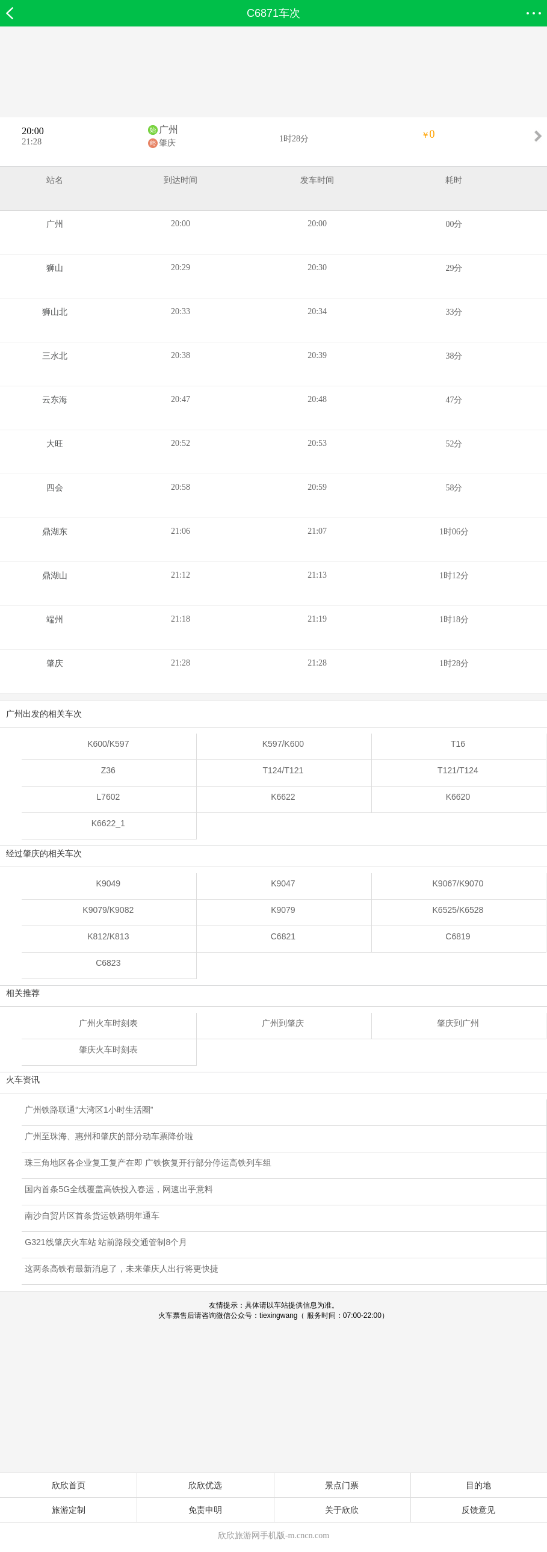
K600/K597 (108, 744)
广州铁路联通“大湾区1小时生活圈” (89, 1110)
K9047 (283, 883)
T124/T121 (283, 770)
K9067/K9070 (458, 883)
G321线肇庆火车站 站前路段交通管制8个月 (106, 1242)
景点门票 (342, 1485)
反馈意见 (478, 1510)
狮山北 (54, 312)
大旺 (54, 443)
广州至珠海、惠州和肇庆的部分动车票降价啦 (109, 1136)
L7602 (108, 797)
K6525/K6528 (458, 910)
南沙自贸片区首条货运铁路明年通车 (92, 1215)
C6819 (457, 936)
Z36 (108, 770)
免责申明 (205, 1510)
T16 (458, 744)
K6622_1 (108, 823)
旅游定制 (68, 1510)
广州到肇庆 (283, 1023)
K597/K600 (283, 744)
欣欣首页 (68, 1485)
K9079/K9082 (108, 910)
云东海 (54, 399)
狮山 (54, 268)
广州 (168, 130)
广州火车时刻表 (108, 1023)
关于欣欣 (342, 1510)
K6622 (283, 797)
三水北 (54, 355)
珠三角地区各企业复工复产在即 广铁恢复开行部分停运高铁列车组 (148, 1162)
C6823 (108, 963)
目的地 (478, 1485)
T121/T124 (457, 770)
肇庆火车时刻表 (108, 1049)
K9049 (108, 883)
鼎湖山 (54, 575)
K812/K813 (108, 936)
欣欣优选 (205, 1485)
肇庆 (167, 142)
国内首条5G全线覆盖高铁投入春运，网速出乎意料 (119, 1189)
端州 (54, 619)
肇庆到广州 (458, 1023)
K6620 (458, 797)
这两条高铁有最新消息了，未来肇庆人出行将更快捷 (121, 1268)
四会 (54, 487)
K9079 (283, 910)
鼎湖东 (54, 531)
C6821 (283, 936)
